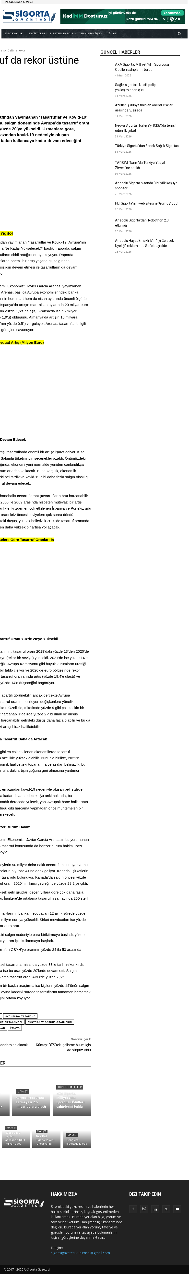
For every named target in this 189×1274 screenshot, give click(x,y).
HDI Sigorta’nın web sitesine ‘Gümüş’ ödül (146, 203)
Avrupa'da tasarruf (20, 1016)
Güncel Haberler (70, 1087)
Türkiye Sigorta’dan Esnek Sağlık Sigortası (147, 146)
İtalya (15, 1028)
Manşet (22, 1091)
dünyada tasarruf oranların (50, 1022)
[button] (179, 33)
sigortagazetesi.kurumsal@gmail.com (80, 1252)
